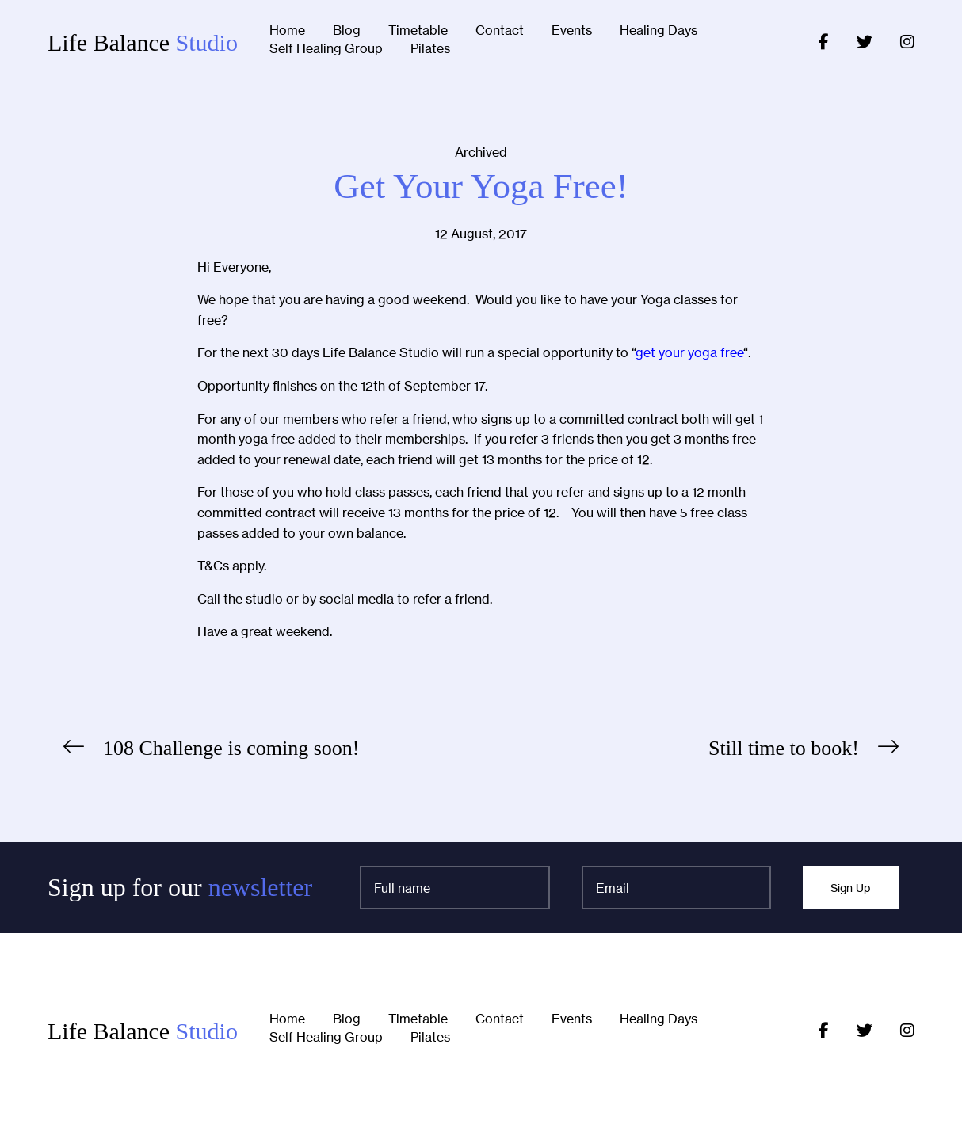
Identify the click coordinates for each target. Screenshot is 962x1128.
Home (287, 31)
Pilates (430, 49)
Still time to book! (783, 748)
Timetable (418, 31)
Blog (347, 31)
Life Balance (143, 42)
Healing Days (658, 31)
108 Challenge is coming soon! (231, 748)
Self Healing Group (326, 49)
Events (572, 31)
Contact (499, 31)
